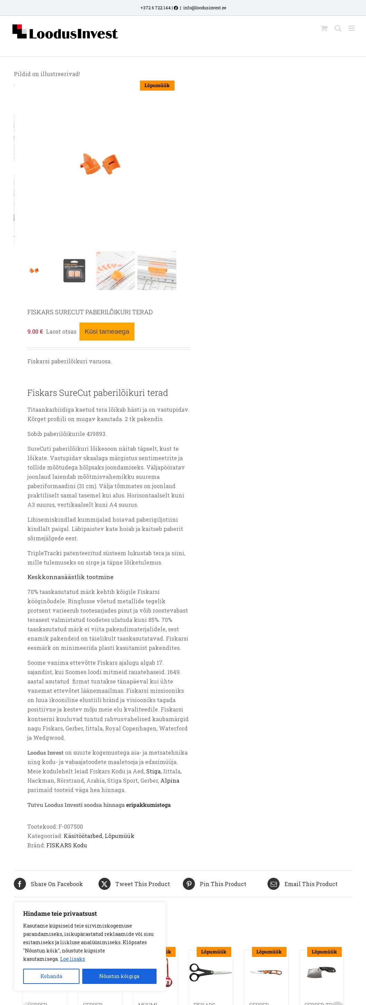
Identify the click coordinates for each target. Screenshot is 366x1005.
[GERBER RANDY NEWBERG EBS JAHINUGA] (266, 972)
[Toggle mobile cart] (324, 28)
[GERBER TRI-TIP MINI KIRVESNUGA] (321, 972)
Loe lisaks (72, 959)
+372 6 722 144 (155, 7)
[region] (90, 946)
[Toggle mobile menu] (352, 28)
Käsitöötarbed (83, 835)
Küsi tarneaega (107, 331)
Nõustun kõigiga (119, 976)
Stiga (153, 771)
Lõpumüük (119, 835)
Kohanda (51, 976)
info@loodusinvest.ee (204, 7)
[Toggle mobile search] (338, 28)
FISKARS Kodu (66, 845)
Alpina (169, 780)
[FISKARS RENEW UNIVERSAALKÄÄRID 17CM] (210, 972)
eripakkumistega (148, 804)
